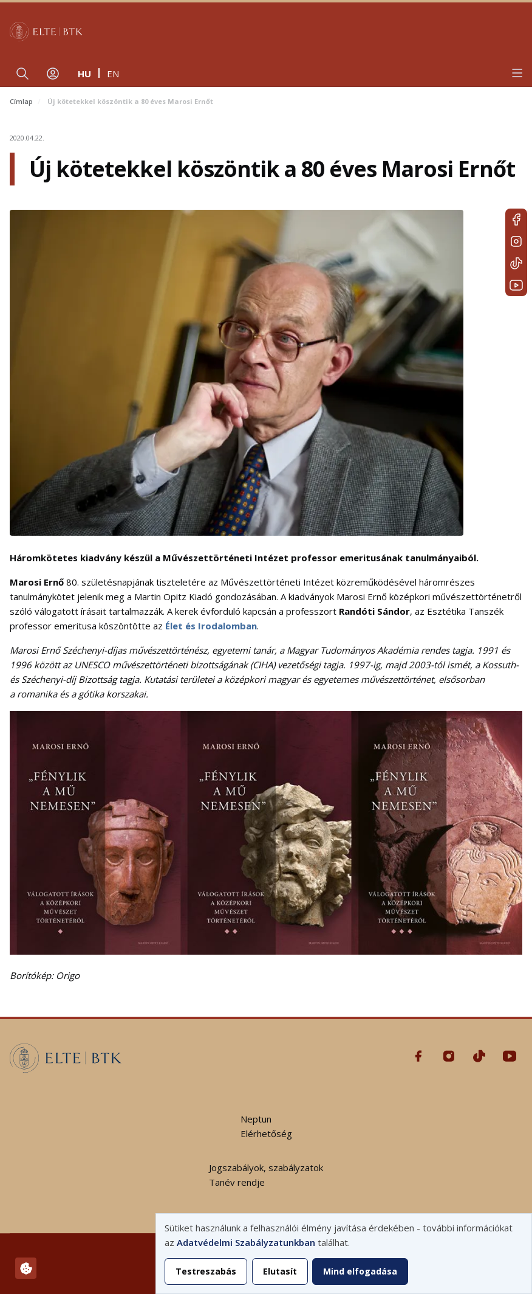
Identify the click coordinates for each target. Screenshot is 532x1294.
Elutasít (280, 1271)
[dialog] (343, 1253)
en (113, 73)
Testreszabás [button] (206, 1271)
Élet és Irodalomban (211, 626)
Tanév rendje (237, 1182)
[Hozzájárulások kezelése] (25, 1268)
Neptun (255, 1119)
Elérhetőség (266, 1133)
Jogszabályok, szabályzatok (266, 1167)
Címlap (21, 101)
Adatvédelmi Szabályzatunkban (246, 1242)
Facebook (516, 219)
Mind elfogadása (360, 1271)
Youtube (516, 285)
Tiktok (516, 263)
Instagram (516, 241)
